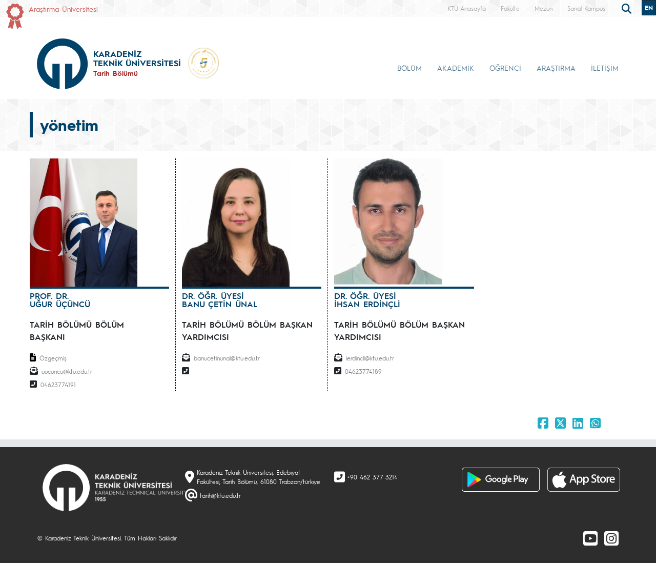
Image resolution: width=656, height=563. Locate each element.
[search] (628, 7)
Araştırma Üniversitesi (63, 8)
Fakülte (510, 8)
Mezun (543, 8)
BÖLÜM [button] (409, 67)
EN (649, 8)
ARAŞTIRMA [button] (556, 67)
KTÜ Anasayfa (466, 8)
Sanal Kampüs (586, 8)
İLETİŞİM (605, 67)
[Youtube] (590, 538)
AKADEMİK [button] (455, 67)
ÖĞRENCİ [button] (505, 67)
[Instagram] (611, 538)
